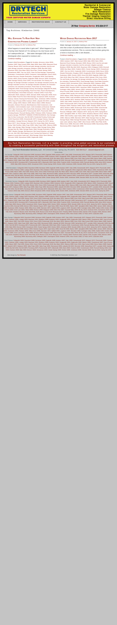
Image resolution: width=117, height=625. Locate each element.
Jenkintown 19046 (44, 98)
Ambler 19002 (80, 78)
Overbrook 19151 (71, 121)
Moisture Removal (20, 105)
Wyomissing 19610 (31, 213)
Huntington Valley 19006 (61, 109)
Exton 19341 (27, 80)
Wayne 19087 (13, 158)
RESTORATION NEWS (41, 22)
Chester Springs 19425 (45, 70)
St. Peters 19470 (74, 133)
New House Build (29, 109)
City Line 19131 (25, 72)
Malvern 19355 (26, 103)
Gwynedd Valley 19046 (83, 104)
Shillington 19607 (65, 131)
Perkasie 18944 (9, 209)
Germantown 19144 (70, 102)
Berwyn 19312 (18, 66)
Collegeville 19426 (18, 154)
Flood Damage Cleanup (27, 88)
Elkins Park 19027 (66, 96)
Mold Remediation (19, 62)
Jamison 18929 (73, 109)
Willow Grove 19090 (34, 208)
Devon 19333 (52, 74)
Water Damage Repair (26, 129)
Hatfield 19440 (58, 106)
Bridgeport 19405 (91, 86)
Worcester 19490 (13, 137)
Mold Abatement (32, 105)
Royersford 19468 (18, 119)
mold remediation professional (40, 107)
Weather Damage (18, 131)
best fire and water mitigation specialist (84, 84)
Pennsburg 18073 (21, 111)
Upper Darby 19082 (73, 135)
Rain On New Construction (16, 117)
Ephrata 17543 (87, 96)
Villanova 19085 (52, 125)
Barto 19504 (42, 64)
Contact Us (60, 22)
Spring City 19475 (43, 121)
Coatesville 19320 (73, 90)
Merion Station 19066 (38, 103)
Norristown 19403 (40, 109)
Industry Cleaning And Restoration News (26, 98)
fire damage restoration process (44, 82)
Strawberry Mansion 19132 (88, 133)
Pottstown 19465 (51, 113)
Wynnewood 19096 (25, 137)
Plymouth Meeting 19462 (27, 113)
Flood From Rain (35, 90)
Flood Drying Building (22, 90)
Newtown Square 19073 (86, 119)
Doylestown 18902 (59, 94)
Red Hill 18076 (29, 117)
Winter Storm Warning (45, 135)
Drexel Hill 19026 (80, 94)
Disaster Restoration (26, 76)
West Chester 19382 (76, 213)
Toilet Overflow (17, 125)
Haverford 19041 (68, 106)
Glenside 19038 (35, 94)
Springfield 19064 (63, 133)
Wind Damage (34, 135)
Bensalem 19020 (75, 82)
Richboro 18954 (63, 127)
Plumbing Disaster (13, 113)
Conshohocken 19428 (22, 74)
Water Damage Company (29, 127)
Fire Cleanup (46, 80)
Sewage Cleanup (42, 119)
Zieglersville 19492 (37, 137)
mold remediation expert (23, 107)
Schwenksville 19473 (30, 119)
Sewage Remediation (86, 129)
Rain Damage (51, 115)
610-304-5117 (81, 150)
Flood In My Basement (47, 90)
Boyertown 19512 (13, 70)
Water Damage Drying (44, 127)
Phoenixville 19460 (46, 111)
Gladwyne (22, 246)
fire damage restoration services (81, 98)
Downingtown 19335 (95, 92)
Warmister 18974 (73, 137)
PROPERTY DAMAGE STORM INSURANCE (32, 115)
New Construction (18, 109)
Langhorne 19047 (96, 110)
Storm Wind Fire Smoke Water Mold (37, 123)
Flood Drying (12, 90)
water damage (16, 127)
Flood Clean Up (36, 86)
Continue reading (15, 58)
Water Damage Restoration (41, 129)
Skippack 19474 (32, 121)
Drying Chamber (22, 78)
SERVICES (22, 22)
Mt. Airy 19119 (86, 117)
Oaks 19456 (50, 109)
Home (10, 22)
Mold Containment (42, 105)
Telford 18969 (29, 209)
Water (9, 127)
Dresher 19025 (12, 78)
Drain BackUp (49, 76)
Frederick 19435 (39, 92)
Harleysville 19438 (46, 94)
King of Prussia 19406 (19, 101)
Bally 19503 (34, 64)
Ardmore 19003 (28, 206)
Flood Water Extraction (26, 92)
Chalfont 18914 (74, 88)
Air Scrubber (34, 62)
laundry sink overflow (70, 113)
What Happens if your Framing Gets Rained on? (34, 133)
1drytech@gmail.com (96, 150)
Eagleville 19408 (33, 78)
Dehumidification (42, 74)
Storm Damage (21, 123)
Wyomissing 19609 (19, 213)
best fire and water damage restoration (34, 66)
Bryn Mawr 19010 (24, 70)
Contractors (33, 74)
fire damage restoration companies (24, 82)
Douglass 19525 (71, 92)
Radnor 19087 (79, 125)
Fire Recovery (96, 98)
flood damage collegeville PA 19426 (45, 88)
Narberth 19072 (62, 119)
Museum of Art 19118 (46, 211)
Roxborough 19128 (74, 127)
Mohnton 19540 (58, 117)
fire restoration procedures (23, 86)
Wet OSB (17, 133)
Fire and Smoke (36, 80)
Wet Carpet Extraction (40, 131)
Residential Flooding (40, 117)
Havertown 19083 (79, 106)
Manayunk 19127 (73, 115)
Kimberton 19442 (95, 109)
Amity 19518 (49, 62)
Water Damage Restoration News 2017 (72, 57)
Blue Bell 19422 (46, 68)
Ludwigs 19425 (17, 103)
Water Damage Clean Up (86, 137)
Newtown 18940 (73, 119)
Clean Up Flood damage (38, 72)
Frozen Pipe (48, 92)
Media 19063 (83, 115)
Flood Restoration (13, 92)
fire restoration (58, 100)
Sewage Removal (21, 121)
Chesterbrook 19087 (14, 72)
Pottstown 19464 (40, 113)
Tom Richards (21, 255)
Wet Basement (28, 131)
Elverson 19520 (43, 78)
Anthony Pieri (32, 45)
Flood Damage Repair (80, 100)
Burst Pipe (34, 70)
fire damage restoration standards (36, 84)
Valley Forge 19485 (40, 125)
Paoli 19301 (11, 111)
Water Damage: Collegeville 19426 (91, 139)
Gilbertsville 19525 (13, 94)
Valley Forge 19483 (28, 125)
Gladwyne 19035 (25, 94)
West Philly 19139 (34, 211)
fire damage (67, 98)
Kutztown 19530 (31, 101)
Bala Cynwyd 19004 (24, 64)
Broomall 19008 (18, 206)
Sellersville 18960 (63, 129)
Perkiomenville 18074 (33, 111)
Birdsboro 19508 (36, 68)
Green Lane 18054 (69, 104)
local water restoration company (86, 113)
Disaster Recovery (13, 76)
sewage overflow (74, 129)
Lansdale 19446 (58, 113)
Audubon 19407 (13, 64)
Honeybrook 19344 (42, 96)
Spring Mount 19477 (81, 160)
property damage (13, 115)
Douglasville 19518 (38, 76)
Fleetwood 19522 (68, 100)
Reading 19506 (89, 125)
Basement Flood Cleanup (61, 82)
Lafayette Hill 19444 (43, 101)
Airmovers (42, 62)
